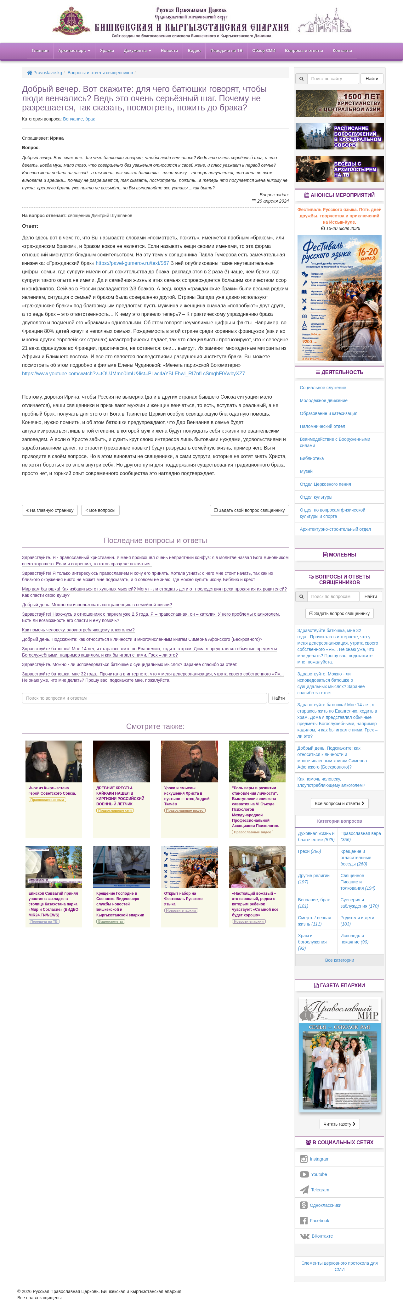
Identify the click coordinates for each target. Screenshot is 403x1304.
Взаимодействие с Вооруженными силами (335, 442)
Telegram (314, 1189)
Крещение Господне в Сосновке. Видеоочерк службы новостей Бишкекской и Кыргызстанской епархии (120, 904)
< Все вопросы (100, 510)
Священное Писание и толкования (357, 882)
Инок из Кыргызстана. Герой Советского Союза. (52, 791)
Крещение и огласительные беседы (355, 857)
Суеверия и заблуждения (359, 903)
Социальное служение (323, 387)
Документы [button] (137, 50)
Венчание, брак (79, 118)
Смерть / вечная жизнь (314, 920)
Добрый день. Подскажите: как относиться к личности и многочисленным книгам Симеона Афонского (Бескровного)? (142, 639)
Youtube (313, 1174)
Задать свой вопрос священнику (249, 510)
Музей (306, 471)
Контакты (342, 50)
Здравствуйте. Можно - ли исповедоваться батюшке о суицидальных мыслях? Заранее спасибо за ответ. (129, 664)
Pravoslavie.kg (44, 72)
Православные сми (47, 800)
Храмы (107, 50)
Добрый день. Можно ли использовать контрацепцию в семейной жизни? (97, 604)
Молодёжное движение (324, 400)
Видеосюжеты (110, 921)
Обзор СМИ (263, 50)
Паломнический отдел (322, 426)
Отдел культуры (316, 497)
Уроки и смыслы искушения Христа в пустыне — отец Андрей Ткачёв (187, 796)
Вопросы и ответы (304, 50)
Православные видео (184, 810)
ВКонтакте (316, 1236)
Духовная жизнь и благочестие (316, 836)
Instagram (315, 1159)
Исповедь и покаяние (354, 938)
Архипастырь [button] (74, 50)
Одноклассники (321, 1205)
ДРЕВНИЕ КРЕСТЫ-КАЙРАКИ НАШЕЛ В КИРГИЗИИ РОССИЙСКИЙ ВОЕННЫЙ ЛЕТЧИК (120, 796)
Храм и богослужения (312, 942)
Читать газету (340, 1124)
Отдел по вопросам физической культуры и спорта (333, 513)
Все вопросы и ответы (340, 803)
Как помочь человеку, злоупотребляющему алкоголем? (78, 629)
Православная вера (360, 836)
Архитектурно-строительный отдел (335, 529)
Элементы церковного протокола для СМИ (340, 1266)
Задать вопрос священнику (339, 613)
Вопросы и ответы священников (100, 72)
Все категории (339, 960)
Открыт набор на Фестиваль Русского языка (183, 898)
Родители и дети (357, 920)
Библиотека (312, 458)
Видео (194, 50)
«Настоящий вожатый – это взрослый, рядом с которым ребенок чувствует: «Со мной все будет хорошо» (255, 904)
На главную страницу (50, 510)
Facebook (314, 1220)
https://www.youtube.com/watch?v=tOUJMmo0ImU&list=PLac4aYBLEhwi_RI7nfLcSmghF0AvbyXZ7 (133, 373)
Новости (169, 50)
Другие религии (314, 878)
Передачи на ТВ (226, 50)
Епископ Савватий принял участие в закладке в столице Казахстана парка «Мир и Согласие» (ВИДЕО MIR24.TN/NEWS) (53, 904)
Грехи (309, 851)
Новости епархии (181, 910)
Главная (40, 50)
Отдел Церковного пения (325, 484)
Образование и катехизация (328, 413)
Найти (278, 698)
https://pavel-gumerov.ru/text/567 (132, 263)
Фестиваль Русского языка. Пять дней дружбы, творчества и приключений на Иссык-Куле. (340, 216)
